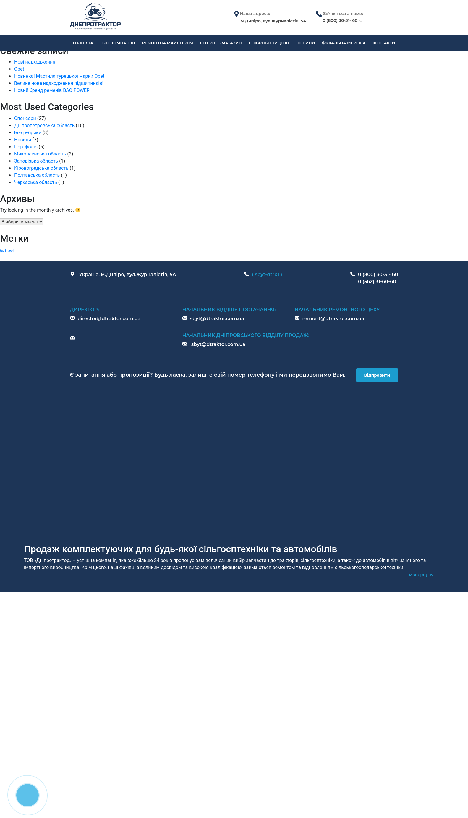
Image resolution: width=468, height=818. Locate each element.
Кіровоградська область (41, 168)
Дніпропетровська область (44, 125)
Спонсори (25, 118)
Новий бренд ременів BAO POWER (52, 90)
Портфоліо (26, 147)
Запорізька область (36, 161)
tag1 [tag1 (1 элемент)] (3, 250)
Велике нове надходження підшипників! (58, 83)
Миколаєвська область (40, 154)
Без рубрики (27, 132)
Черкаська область (35, 182)
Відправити (377, 375)
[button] (420, 574)
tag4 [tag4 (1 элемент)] (10, 250)
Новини (22, 139)
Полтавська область (37, 175)
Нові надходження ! (36, 62)
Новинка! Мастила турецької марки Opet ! (60, 76)
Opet (19, 69)
